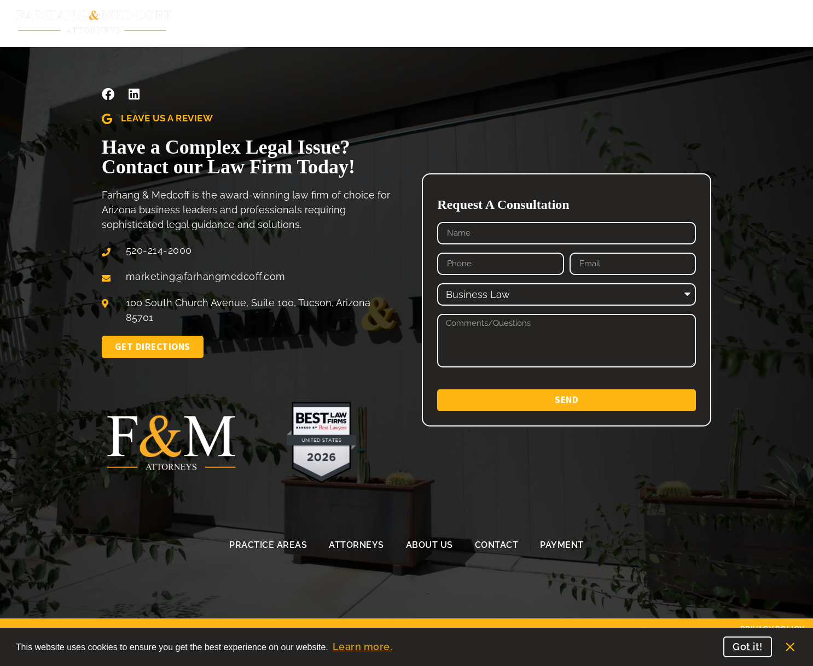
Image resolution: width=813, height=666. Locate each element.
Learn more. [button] (363, 646)
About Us (459, 22)
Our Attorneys (369, 22)
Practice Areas (264, 22)
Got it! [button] (748, 646)
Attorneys (356, 545)
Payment (562, 545)
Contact (497, 545)
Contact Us (539, 22)
